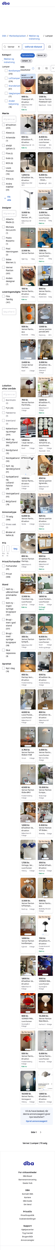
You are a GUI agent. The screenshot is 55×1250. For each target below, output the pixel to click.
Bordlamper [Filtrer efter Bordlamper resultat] (12, 72)
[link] (9, 60)
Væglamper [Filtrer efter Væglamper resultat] (12, 95)
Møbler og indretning (34, 37)
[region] (28, 84)
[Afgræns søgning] (9, 119)
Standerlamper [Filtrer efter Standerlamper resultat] (12, 87)
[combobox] (12, 47)
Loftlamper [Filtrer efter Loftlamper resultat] (12, 80)
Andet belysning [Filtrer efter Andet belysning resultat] (12, 103)
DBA (4, 35)
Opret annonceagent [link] (36, 1121)
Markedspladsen (17, 35)
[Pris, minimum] (3, 548)
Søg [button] (15, 548)
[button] (49, 47)
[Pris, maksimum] (8, 548)
